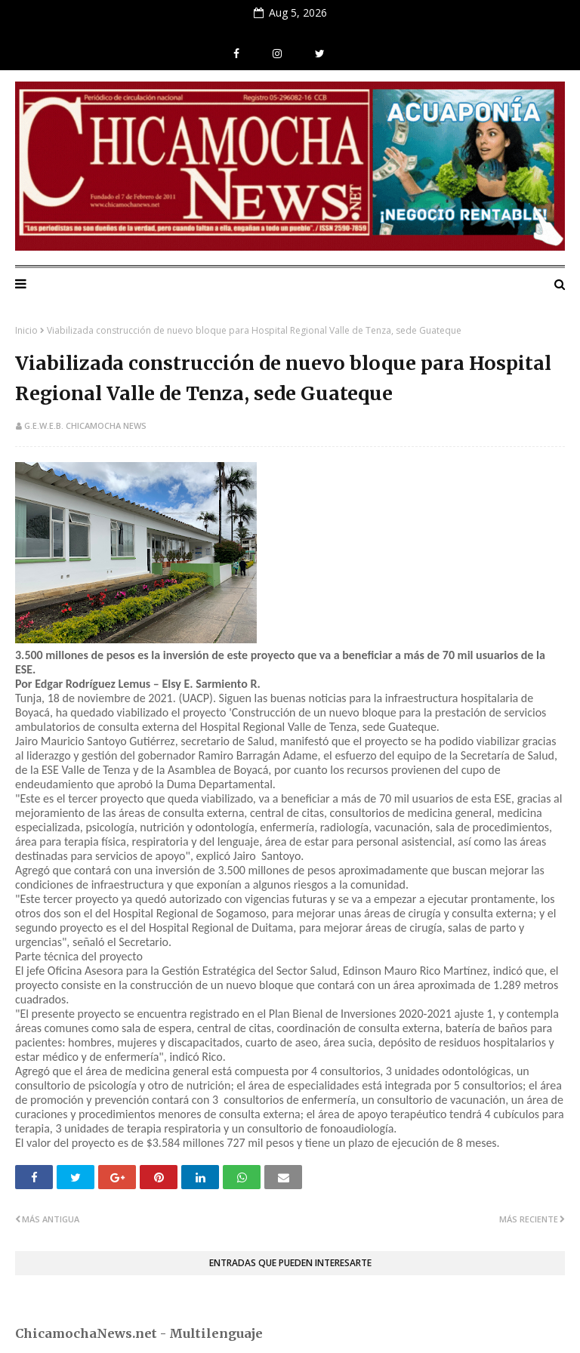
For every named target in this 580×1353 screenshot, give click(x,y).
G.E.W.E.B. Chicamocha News (85, 425)
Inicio (26, 330)
